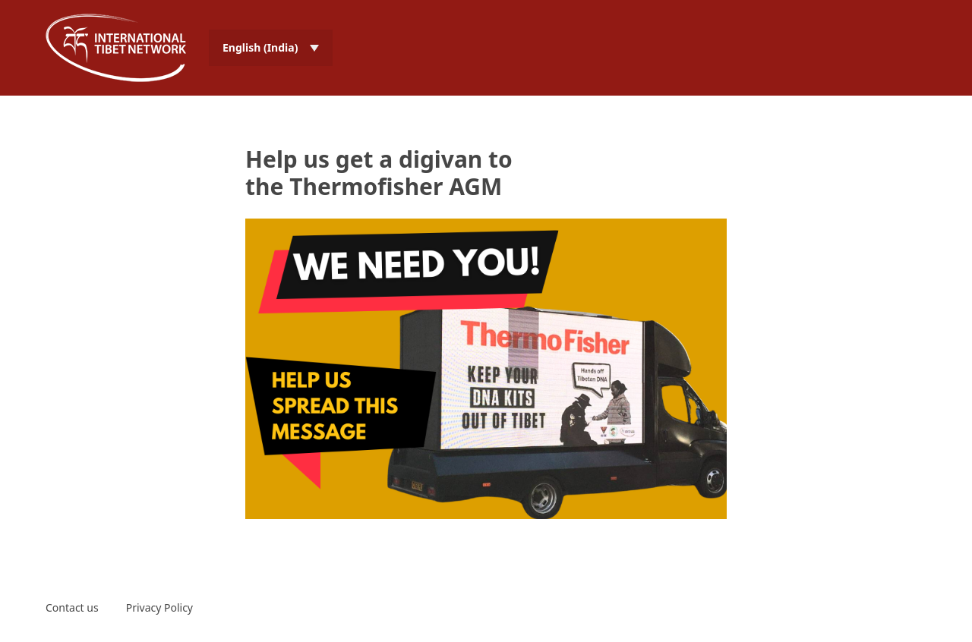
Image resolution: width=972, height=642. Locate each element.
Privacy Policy (159, 607)
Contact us (72, 607)
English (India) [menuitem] (260, 47)
